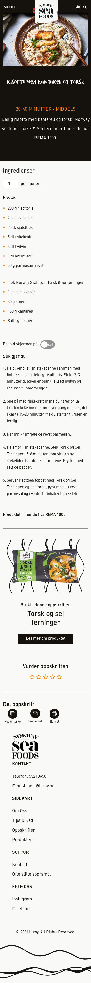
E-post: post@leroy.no (33, 786)
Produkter (22, 840)
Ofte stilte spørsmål (31, 874)
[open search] (80, 7)
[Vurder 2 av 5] (38, 677)
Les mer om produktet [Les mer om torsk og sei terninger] (45, 639)
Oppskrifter (23, 830)
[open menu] (12, 7)
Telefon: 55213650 (29, 776)
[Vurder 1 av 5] (32, 677)
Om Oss (19, 811)
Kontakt (19, 865)
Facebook (21, 909)
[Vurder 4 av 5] (52, 677)
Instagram (22, 899)
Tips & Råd (22, 820)
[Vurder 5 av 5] (59, 677)
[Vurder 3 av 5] (45, 677)
